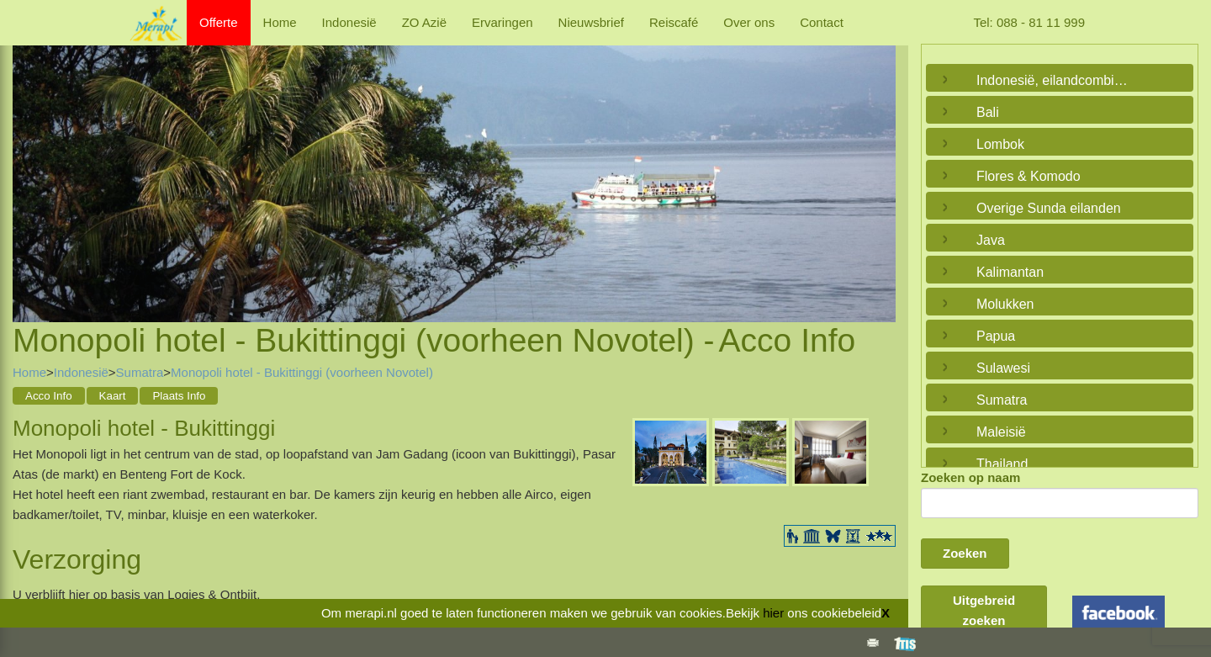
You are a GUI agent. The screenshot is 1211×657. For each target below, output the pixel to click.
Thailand (1002, 464)
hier (773, 613)
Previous (29, 164)
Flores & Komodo (1028, 176)
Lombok (1000, 144)
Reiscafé (673, 22)
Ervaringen (502, 22)
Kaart (112, 395)
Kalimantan (1010, 272)
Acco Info (48, 395)
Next (878, 164)
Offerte (218, 22)
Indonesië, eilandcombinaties (1055, 80)
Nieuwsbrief (591, 22)
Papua (995, 336)
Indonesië (349, 22)
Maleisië (1001, 432)
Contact (821, 22)
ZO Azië (424, 22)
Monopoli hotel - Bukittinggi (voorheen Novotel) (302, 372)
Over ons (749, 22)
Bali (987, 112)
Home (280, 22)
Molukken (1005, 304)
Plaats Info (178, 395)
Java (990, 240)
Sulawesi (1003, 368)
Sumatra (140, 372)
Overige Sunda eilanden (1048, 208)
